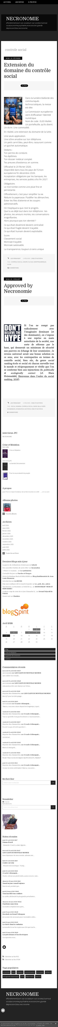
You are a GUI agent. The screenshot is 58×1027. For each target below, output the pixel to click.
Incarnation (35, 568)
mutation (20, 972)
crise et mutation (37, 409)
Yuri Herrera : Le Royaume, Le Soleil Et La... (17, 587)
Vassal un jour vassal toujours (14, 883)
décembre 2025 (8, 536)
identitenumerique (40, 262)
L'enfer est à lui (8, 863)
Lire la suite (45, 492)
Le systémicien (25, 571)
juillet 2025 (6, 550)
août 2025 (6, 547)
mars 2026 (6, 528)
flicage (30, 262)
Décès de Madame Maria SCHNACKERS (16, 576)
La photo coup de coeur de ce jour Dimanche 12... (19, 591)
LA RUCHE (18, 581)
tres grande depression (11, 976)
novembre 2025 (8, 539)
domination (20, 409)
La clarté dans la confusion (13, 924)
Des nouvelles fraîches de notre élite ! (16, 568)
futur (13, 972)
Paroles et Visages (24, 573)
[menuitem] (8, 2)
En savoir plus (40, 1025)
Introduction (7, 581)
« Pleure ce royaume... (10, 571)
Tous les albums (11, 514)
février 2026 (6, 531)
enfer (35, 406)
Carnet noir (6, 596)
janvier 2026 (6, 534)
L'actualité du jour (9, 573)
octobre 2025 (7, 542)
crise (22, 976)
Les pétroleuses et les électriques (15, 934)
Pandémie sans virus (10, 904)
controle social (16, 262)
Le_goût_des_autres (42, 584)
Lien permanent (14, 258)
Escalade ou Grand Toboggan (14, 914)
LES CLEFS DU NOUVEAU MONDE (28, 673)
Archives (19, 2)
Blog (6, 649)
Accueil (7, 2)
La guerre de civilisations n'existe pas (16, 565)
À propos (32, 2)
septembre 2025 (8, 544)
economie (6, 972)
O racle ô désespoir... (22, 703)
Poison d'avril (8, 842)
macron (38, 976)
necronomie (7, 673)
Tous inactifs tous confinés (12, 893)
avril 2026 (6, 525)
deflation (48, 972)
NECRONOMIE (22, 18)
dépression (30, 976)
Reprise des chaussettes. (12, 693)
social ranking (16, 406)
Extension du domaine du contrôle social (27, 70)
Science (7, 659)
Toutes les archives (12, 553)
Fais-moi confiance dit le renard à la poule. (17, 584)
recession (40, 972)
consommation (30, 972)
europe (25, 262)
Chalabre (16, 596)
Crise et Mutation (10, 653)
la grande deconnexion (12, 656)
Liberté (34, 565)
